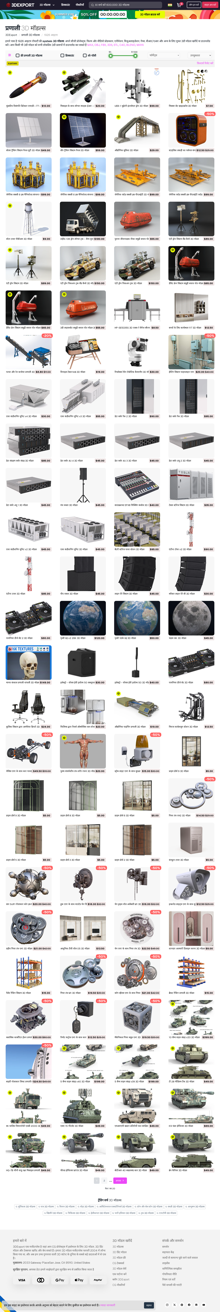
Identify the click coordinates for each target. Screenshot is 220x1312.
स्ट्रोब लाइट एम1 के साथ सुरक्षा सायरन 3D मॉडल (135, 771)
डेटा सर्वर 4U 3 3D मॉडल (126, 460)
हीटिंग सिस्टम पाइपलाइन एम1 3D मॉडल (186, 371)
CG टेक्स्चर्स (118, 1263)
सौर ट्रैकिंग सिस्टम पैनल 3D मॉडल (74, 150)
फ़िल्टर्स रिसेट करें (205, 63)
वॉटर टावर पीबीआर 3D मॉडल (19, 238)
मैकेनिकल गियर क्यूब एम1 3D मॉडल (130, 1037)
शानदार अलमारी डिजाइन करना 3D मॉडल (187, 948)
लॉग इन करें (194, 4)
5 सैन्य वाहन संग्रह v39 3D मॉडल (129, 1081)
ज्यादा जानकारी (107, 1305)
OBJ (97, 45)
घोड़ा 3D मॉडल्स (85, 1206)
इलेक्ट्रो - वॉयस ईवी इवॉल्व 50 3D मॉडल (132, 682)
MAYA (140, 45)
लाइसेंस (166, 1263)
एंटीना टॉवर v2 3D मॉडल (180, 549)
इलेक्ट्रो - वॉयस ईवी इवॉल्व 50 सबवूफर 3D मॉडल (82, 682)
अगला (120, 1180)
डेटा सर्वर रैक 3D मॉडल (179, 416)
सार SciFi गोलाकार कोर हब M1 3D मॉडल (24, 904)
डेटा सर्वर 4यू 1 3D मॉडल (17, 505)
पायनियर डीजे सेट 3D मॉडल (181, 682)
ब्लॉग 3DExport (120, 1279)
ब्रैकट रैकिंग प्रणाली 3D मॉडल (181, 992)
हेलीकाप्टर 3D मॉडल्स (98, 1213)
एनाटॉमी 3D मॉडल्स (166, 1213)
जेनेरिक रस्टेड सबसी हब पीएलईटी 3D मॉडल (133, 194)
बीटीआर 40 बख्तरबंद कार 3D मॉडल (131, 1170)
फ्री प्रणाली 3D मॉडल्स (29, 56)
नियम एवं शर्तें (168, 1279)
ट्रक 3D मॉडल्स (146, 1213)
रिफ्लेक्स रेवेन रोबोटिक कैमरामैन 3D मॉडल (133, 371)
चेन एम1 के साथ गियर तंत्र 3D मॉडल (130, 948)
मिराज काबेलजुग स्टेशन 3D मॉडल (183, 726)
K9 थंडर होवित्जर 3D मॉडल (181, 1125)
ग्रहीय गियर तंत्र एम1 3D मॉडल (19, 948)
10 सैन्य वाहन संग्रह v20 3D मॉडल (184, 1037)
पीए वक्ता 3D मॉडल (69, 593)
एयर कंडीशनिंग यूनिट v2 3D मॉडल (21, 549)
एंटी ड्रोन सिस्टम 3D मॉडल (17, 283)
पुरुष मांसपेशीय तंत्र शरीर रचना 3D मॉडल (78, 771)
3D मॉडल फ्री (119, 1257)
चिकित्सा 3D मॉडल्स (75, 1213)
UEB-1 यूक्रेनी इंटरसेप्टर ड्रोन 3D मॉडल (131, 105)
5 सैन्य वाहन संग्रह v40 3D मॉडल (75, 1081)
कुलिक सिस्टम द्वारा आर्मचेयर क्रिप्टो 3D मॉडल (25, 726)
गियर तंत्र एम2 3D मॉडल (179, 815)
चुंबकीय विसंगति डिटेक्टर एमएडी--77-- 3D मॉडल (28, 105)
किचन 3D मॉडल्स (65, 1206)
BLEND (130, 45)
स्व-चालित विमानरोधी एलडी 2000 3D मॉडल (26, 1125)
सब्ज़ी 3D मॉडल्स (173, 1206)
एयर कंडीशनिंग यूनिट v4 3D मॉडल (21, 416)
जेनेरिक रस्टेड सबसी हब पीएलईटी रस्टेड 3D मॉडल (190, 194)
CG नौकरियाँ (118, 1285)
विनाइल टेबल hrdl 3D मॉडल (72, 371)
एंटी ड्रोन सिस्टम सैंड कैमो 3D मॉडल (184, 238)
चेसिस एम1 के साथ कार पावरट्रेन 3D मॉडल (24, 771)
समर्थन (165, 1246)
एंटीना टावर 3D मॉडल (15, 593)
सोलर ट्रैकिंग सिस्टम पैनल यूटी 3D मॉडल (23, 150)
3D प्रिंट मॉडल (119, 1252)
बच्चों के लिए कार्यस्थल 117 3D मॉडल (185, 327)
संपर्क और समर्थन (172, 1241)
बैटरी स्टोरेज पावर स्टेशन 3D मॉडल (129, 549)
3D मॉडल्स (118, 1246)
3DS (109, 45)
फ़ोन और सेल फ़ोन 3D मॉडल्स (148, 1206)
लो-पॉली (89, 56)
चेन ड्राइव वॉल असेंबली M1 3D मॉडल (131, 904)
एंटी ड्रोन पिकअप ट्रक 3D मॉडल (128, 283)
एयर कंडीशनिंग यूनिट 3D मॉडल (73, 549)
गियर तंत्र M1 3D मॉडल (70, 992)
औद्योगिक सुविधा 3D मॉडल (126, 150)
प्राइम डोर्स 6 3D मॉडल (124, 815)
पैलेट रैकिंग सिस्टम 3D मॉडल (18, 992)
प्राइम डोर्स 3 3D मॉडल (70, 859)
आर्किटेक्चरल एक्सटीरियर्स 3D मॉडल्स (114, 1206)
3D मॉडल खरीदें (122, 1241)
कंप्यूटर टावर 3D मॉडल (179, 859)
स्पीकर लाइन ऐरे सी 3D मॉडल (182, 593)
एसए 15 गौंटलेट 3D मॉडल (71, 1125)
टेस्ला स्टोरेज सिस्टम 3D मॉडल (181, 505)
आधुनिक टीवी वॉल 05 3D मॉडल (74, 948)
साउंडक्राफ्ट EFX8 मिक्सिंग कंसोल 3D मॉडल (134, 505)
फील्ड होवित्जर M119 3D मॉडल (74, 1170)
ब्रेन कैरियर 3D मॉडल (178, 1170)
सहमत (149, 1305)
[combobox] (163, 55)
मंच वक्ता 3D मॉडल (68, 505)
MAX (90, 45)
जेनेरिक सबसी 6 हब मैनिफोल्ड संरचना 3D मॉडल (81, 194)
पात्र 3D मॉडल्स (46, 1206)
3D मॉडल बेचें (119, 1268)
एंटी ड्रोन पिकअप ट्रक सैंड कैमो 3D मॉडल (77, 283)
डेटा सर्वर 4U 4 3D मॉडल (71, 460)
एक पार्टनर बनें (119, 1274)
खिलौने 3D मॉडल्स (53, 1213)
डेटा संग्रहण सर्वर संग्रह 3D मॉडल (20, 460)
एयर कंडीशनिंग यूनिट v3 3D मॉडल (75, 416)
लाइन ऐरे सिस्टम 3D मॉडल (126, 593)
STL (116, 45)
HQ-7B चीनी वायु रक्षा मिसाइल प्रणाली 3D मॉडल (27, 1170)
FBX (103, 45)
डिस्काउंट (67, 56)
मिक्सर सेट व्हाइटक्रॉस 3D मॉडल (182, 105)
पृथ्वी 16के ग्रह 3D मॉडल (125, 638)
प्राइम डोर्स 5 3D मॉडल (16, 859)
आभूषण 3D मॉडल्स (195, 1206)
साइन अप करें (210, 4)
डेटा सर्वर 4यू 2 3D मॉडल (180, 460)
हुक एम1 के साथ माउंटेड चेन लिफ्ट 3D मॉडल (79, 904)
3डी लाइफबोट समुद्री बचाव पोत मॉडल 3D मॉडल (81, 327)
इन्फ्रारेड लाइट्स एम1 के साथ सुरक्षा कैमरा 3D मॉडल (191, 904)
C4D (122, 45)
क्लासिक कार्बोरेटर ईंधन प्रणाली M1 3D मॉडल (25, 1037)
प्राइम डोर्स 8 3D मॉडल (70, 815)
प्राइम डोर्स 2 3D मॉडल (124, 859)
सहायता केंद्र (168, 1252)
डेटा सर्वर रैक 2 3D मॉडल (126, 416)
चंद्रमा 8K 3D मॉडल (177, 638)
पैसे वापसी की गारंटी (172, 1285)
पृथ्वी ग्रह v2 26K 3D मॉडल (72, 638)
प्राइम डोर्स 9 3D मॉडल (178, 771)
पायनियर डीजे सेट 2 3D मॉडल (19, 638)
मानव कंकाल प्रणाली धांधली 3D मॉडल (22, 682)
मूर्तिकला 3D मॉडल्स (25, 1206)
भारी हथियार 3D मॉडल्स (123, 1213)
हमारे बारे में (20, 1241)
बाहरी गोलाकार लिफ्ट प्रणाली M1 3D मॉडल (24, 1081)
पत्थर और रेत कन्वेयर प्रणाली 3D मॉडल (23, 371)
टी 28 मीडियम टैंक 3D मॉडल (181, 1081)
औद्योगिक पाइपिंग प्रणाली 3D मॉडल (130, 726)
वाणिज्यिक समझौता (172, 1268)
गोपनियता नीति (169, 1274)
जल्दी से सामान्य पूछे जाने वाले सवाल (180, 1257)
